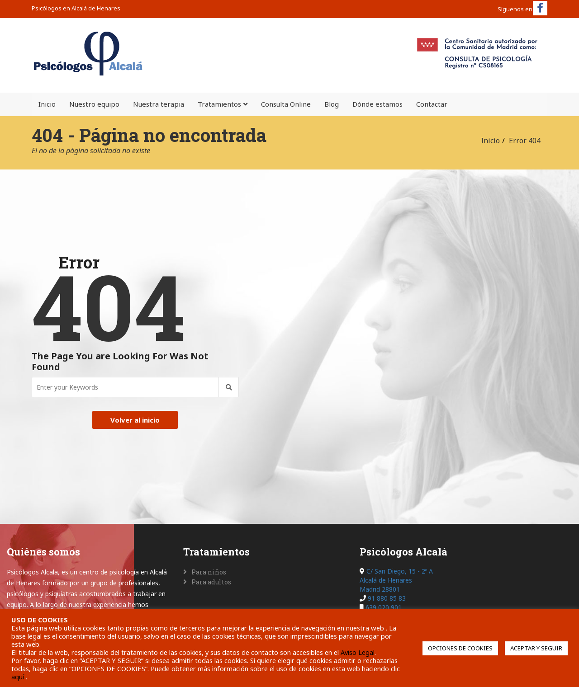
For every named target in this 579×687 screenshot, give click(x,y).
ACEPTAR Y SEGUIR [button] (536, 648)
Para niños (208, 572)
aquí (18, 676)
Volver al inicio (135, 419)
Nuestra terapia (158, 103)
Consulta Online (286, 103)
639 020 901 (383, 607)
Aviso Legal (358, 652)
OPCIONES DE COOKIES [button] (460, 648)
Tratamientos (219, 103)
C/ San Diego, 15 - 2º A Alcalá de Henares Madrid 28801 (396, 580)
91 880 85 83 (387, 598)
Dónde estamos (377, 103)
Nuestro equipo (94, 103)
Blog (331, 103)
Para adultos (211, 582)
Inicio (47, 103)
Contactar (431, 103)
